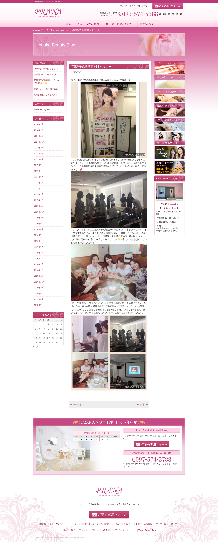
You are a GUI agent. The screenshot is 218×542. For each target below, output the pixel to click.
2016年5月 (38, 247)
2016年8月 (38, 229)
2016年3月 (38, 258)
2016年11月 (39, 212)
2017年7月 (38, 165)
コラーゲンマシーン (59, 524)
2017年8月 (38, 159)
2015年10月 (39, 287)
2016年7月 (38, 235)
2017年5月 (38, 177)
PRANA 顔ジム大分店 (42, 30)
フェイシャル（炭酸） (101, 524)
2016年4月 (38, 253)
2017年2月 (38, 194)
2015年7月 (38, 305)
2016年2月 (38, 264)
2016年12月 (39, 206)
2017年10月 (39, 148)
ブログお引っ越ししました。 (47, 68)
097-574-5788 (94, 504)
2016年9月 (38, 223)
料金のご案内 (148, 23)
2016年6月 (38, 241)
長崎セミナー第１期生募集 (46, 89)
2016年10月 (39, 217)
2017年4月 (38, 183)
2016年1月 (38, 270)
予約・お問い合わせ (100, 530)
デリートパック (79, 524)
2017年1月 (38, 200)
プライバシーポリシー (124, 530)
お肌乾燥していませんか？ (46, 74)
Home (66, 23)
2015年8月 (38, 299)
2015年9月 (38, 293)
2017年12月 (39, 136)
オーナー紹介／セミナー (120, 23)
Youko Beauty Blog (62, 30)
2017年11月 (39, 142)
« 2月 (35, 346)
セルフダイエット (123, 524)
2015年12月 (39, 276)
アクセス (83, 530)
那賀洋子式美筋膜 (143, 524)
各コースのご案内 (88, 23)
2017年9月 (38, 153)
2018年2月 (38, 124)
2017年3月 (38, 188)
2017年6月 (38, 171)
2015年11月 (39, 282)
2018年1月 (38, 130)
